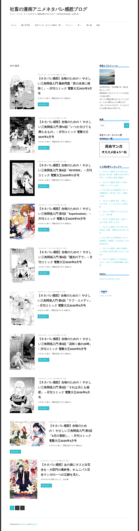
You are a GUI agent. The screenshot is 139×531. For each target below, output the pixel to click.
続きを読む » (43, 104)
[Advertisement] (69, 43)
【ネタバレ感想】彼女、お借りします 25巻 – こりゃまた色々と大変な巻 (113, 203)
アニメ (68, 25)
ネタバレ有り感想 (53, 75)
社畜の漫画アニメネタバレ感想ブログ (48, 9)
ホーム (13, 25)
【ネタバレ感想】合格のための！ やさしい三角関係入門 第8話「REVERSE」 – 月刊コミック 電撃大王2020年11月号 (65, 170)
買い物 (89, 25)
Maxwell (34, 524)
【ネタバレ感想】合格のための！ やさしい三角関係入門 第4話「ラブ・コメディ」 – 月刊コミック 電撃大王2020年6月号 (65, 300)
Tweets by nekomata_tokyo (109, 279)
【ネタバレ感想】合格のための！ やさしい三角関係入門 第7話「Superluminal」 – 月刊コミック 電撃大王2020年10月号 (64, 213)
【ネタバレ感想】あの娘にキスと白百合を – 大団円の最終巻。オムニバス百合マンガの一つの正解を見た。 (65, 469)
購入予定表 (25, 25)
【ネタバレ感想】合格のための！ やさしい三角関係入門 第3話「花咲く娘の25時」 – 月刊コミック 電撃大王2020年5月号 (65, 344)
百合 (64, 75)
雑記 (98, 25)
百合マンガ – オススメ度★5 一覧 (48, 25)
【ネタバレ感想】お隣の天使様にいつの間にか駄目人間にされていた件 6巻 (114, 251)
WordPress (23, 524)
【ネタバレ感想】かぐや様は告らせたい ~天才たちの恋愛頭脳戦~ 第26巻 (114, 262)
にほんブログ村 (105, 295)
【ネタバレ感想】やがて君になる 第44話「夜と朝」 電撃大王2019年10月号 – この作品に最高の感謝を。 (114, 174)
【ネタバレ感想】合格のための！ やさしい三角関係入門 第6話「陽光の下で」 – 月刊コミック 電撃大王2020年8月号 (65, 257)
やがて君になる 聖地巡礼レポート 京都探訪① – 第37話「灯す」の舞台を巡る (113, 193)
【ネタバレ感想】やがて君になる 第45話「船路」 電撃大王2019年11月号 (114, 230)
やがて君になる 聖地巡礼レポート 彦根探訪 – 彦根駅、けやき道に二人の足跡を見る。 (114, 240)
